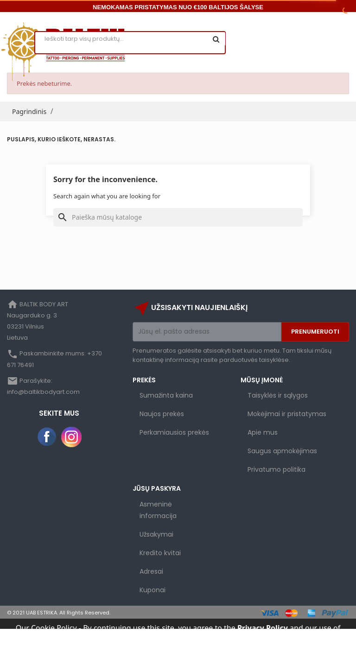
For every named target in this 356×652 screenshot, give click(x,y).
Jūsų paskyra (157, 488)
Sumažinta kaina (166, 395)
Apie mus (263, 432)
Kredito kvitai (160, 552)
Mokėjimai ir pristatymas (287, 413)
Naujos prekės (162, 413)
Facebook (47, 437)
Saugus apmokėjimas (282, 451)
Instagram (71, 437)
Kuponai (152, 590)
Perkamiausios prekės (174, 432)
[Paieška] (178, 217)
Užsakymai (156, 534)
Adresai (151, 571)
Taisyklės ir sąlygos (278, 395)
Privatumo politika (276, 469)
